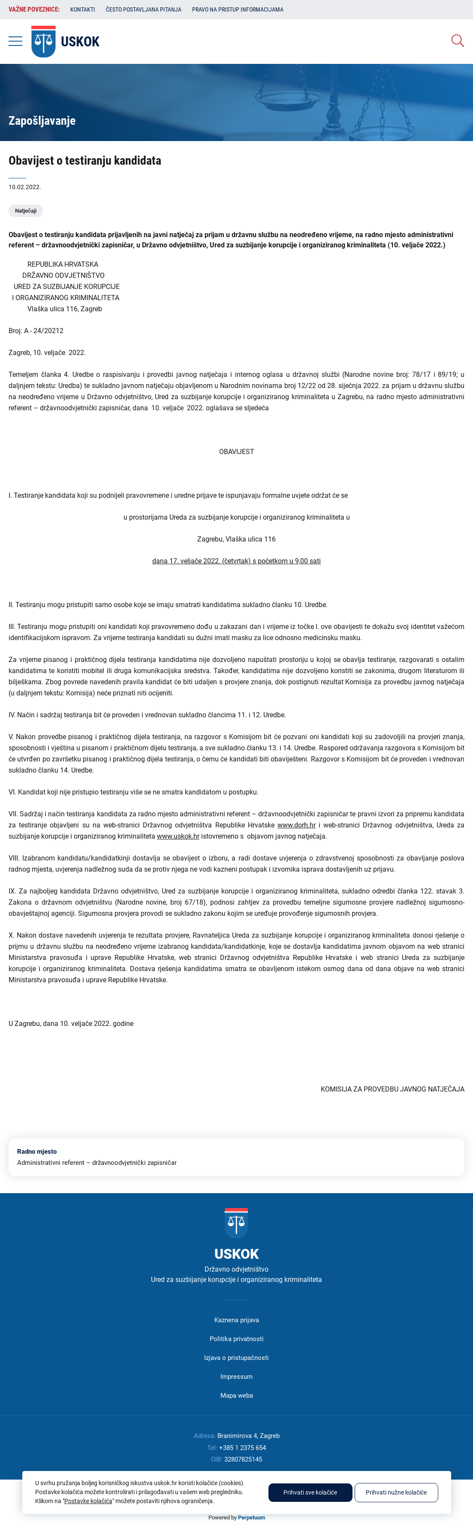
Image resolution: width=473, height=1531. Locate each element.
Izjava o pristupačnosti (236, 1358)
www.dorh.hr (296, 825)
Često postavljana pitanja (143, 9)
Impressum (236, 1377)
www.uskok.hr (178, 836)
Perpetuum (251, 1517)
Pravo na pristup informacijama (237, 9)
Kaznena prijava (236, 1320)
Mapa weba (236, 1395)
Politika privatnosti (237, 1339)
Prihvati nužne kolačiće (396, 1492)
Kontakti (82, 9)
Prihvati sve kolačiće (310, 1492)
